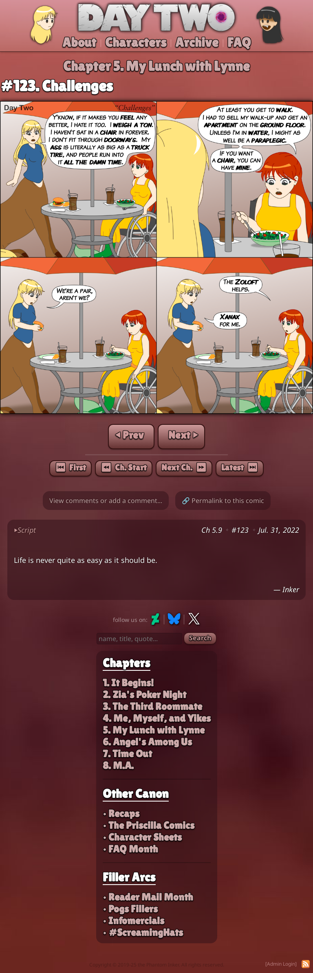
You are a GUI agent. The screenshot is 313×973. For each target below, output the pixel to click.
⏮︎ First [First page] (70, 467)
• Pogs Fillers (130, 909)
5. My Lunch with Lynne (154, 730)
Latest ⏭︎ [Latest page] (239, 467)
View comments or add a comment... (105, 500)
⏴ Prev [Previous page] (129, 435)
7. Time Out (127, 754)
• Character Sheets (142, 837)
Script (25, 530)
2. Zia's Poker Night (144, 695)
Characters (135, 42)
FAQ (239, 42)
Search (200, 637)
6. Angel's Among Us (147, 742)
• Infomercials (133, 921)
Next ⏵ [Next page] (183, 435)
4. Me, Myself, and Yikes (157, 718)
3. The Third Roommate (152, 706)
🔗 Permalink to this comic (223, 500)
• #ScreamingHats (143, 932)
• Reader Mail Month (148, 897)
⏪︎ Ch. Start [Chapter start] (124, 467)
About (79, 42)
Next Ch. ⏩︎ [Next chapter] (184, 467)
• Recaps (121, 813)
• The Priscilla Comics (148, 825)
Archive (196, 42)
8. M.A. (118, 765)
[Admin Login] (281, 963)
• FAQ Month (130, 849)
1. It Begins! (128, 683)
